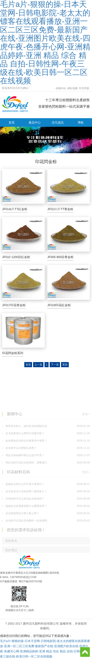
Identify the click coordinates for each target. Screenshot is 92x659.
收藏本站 (61, 88)
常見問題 (84, 88)
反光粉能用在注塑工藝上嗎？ (46, 533)
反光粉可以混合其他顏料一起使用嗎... (46, 541)
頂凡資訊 (58, 122)
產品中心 (35, 122)
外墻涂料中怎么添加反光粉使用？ (46, 519)
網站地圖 (72, 88)
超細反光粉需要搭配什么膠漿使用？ (46, 526)
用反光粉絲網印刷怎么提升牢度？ (46, 475)
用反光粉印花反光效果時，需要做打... (46, 483)
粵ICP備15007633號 (30, 581)
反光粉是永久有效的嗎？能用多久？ (46, 511)
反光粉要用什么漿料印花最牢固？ (46, 453)
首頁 (12, 122)
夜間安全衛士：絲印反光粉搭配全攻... (46, 446)
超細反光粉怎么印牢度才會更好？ (46, 504)
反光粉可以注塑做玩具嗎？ (46, 468)
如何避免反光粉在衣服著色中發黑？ (46, 461)
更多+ (86, 433)
